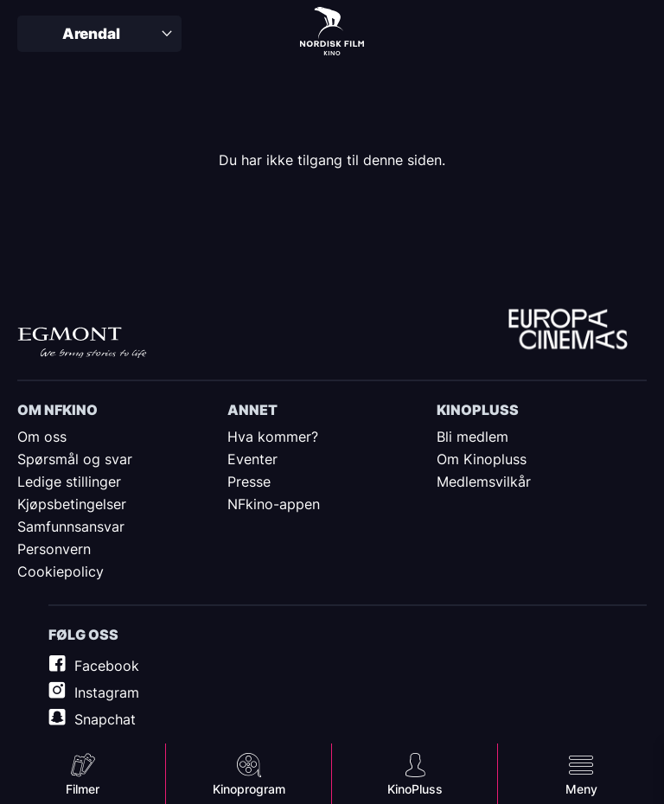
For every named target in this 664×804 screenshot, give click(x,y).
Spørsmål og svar (74, 459)
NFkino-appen (273, 504)
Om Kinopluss (482, 459)
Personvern (54, 549)
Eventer (252, 459)
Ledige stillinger (69, 481)
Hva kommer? (272, 436)
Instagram (106, 692)
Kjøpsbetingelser (71, 504)
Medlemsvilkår (484, 481)
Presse (249, 481)
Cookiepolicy (60, 571)
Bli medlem (472, 436)
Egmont (82, 343)
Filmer (82, 789)
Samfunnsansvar (70, 526)
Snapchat (105, 719)
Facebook (106, 665)
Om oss (42, 436)
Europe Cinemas (568, 331)
